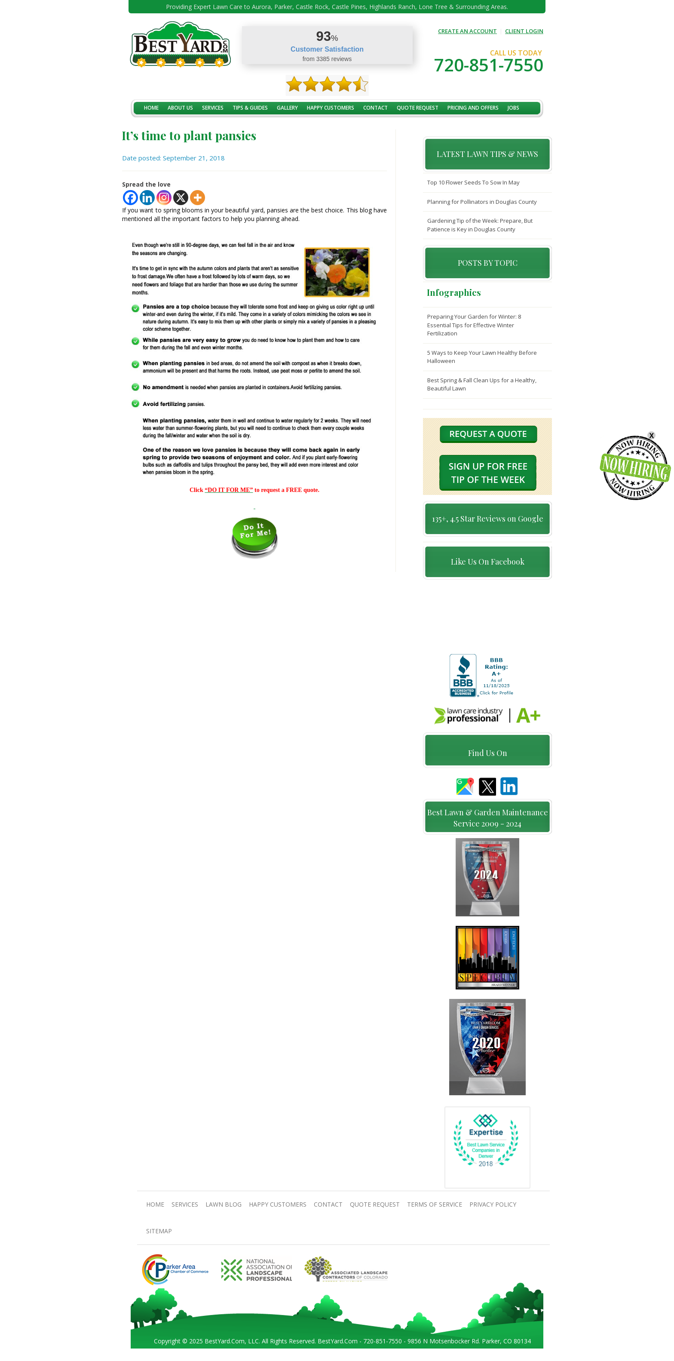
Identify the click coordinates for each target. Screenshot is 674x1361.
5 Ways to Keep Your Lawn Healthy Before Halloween (482, 357)
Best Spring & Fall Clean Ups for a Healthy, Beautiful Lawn (481, 384)
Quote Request (417, 107)
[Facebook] (130, 197)
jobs (513, 107)
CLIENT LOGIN (524, 31)
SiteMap (159, 1235)
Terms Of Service (434, 1208)
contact (375, 107)
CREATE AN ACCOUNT (467, 31)
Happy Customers (330, 107)
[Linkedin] (147, 197)
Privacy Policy (492, 1208)
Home (151, 107)
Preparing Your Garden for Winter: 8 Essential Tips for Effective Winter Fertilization (474, 325)
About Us (180, 107)
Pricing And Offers (473, 107)
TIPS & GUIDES (250, 107)
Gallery (287, 107)
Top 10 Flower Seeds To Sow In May (473, 182)
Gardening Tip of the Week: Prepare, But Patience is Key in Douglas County (480, 225)
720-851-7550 (488, 65)
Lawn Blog (223, 1208)
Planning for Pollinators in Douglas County (482, 202)
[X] (180, 197)
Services (213, 107)
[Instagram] (164, 197)
